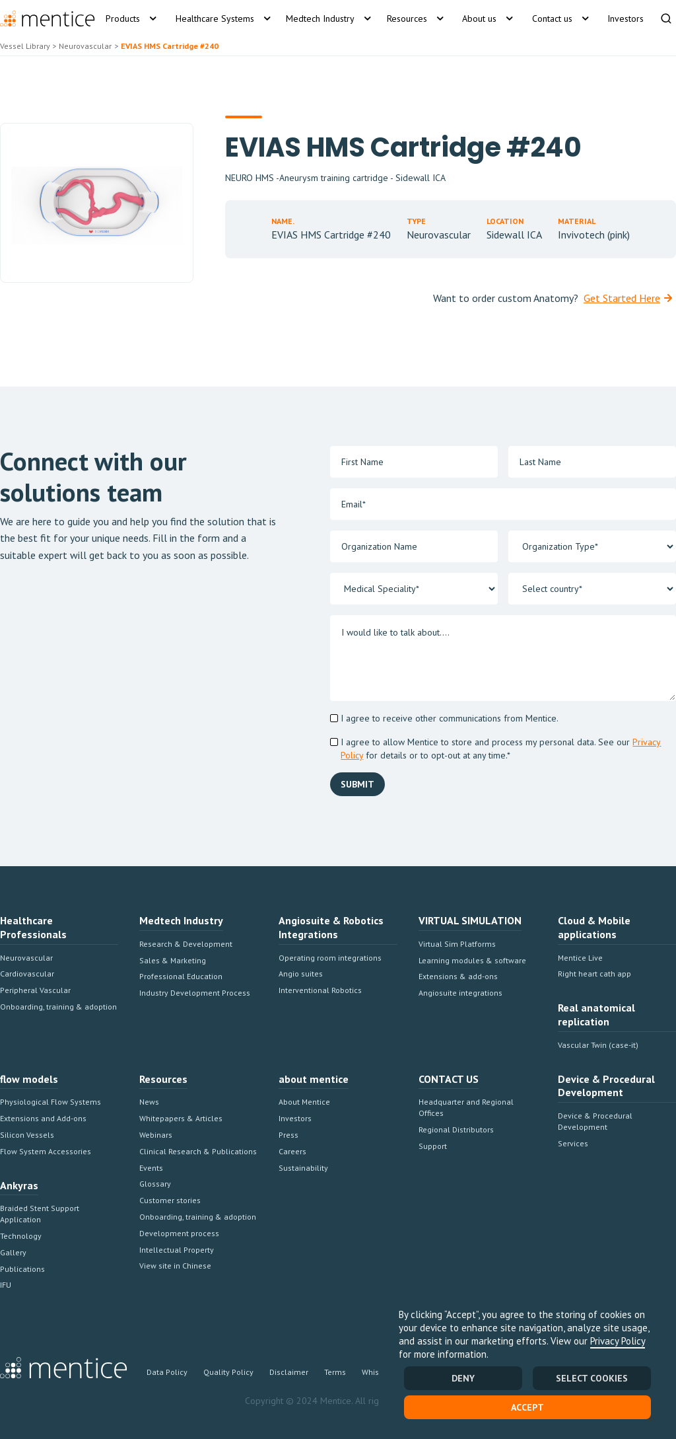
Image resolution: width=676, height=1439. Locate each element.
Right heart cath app (594, 973)
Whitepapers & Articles (180, 1118)
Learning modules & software (472, 960)
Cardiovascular (27, 973)
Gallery (13, 1252)
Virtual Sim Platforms (457, 944)
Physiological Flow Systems (50, 1102)
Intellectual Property (176, 1250)
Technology (21, 1236)
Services (573, 1143)
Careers (292, 1151)
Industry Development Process (194, 993)
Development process (179, 1233)
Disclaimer (288, 1372)
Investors (295, 1118)
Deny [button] (463, 1378)
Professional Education (180, 976)
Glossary (155, 1184)
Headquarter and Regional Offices (466, 1107)
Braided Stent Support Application (39, 1213)
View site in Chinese (175, 1266)
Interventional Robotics (320, 990)
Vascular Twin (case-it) (598, 1045)
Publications (22, 1269)
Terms (335, 1372)
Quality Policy (228, 1372)
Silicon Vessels (27, 1135)
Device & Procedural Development (595, 1121)
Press (288, 1135)
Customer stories (170, 1200)
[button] (130, 18)
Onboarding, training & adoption (58, 1007)
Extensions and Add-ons (43, 1118)
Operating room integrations (330, 958)
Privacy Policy (617, 1341)
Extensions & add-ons (458, 976)
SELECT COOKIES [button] (592, 1378)
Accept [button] (527, 1407)
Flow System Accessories (45, 1151)
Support (433, 1146)
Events (151, 1168)
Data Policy (167, 1372)
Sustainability (303, 1168)
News (149, 1102)
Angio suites (301, 973)
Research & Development (185, 944)
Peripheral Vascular (35, 990)
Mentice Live (580, 958)
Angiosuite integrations (460, 993)
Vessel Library (25, 46)
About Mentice (304, 1102)
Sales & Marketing (172, 960)
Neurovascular (26, 958)
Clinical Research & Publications (198, 1151)
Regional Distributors (456, 1129)
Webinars (155, 1135)
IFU (5, 1285)
